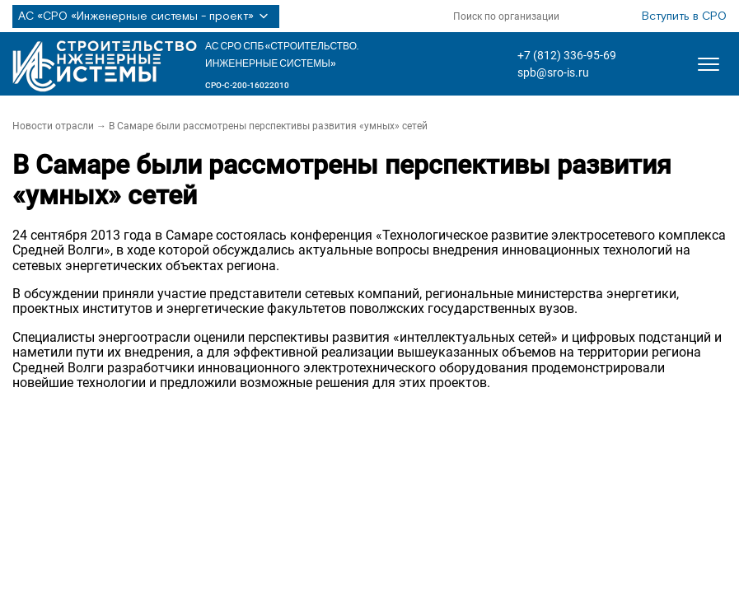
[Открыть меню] (708, 64)
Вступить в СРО (684, 16)
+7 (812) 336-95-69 (566, 55)
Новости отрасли (53, 126)
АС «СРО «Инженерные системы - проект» (146, 16)
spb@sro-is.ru (553, 72)
